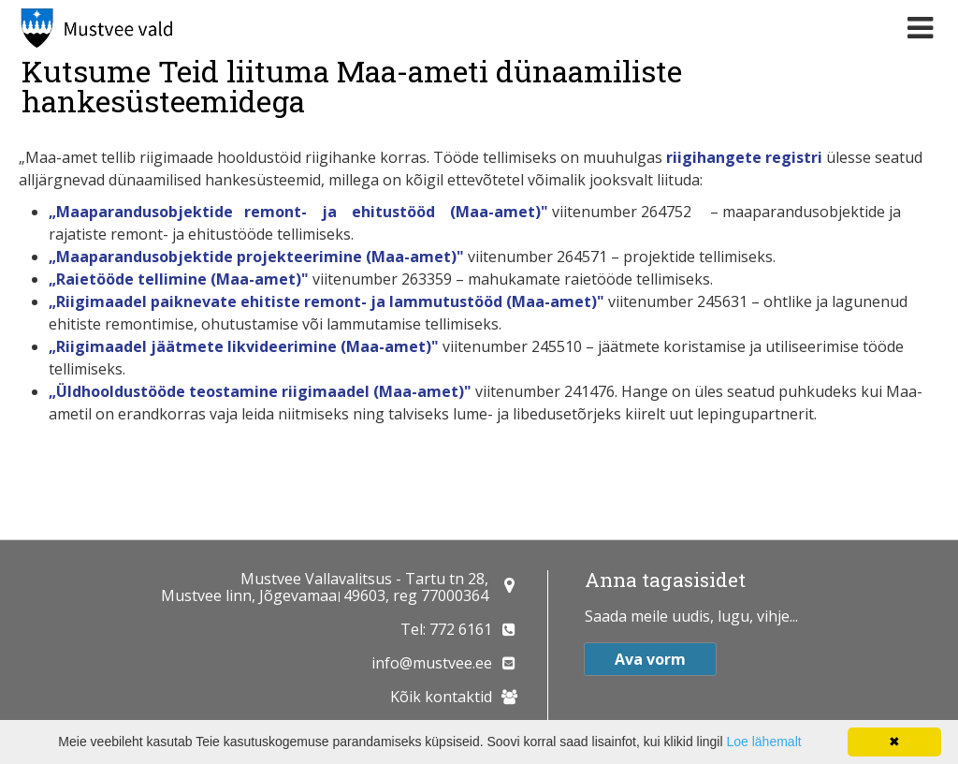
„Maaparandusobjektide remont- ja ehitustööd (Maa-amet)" (298, 211)
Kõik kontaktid (441, 696)
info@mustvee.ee (431, 663)
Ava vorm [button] (650, 659)
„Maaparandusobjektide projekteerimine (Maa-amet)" (256, 256)
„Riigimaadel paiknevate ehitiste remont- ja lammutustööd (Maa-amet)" (328, 301)
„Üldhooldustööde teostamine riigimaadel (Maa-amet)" (260, 391)
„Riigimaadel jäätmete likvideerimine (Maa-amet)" (246, 346)
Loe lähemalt (763, 741)
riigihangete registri (746, 157)
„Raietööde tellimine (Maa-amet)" (180, 279)
